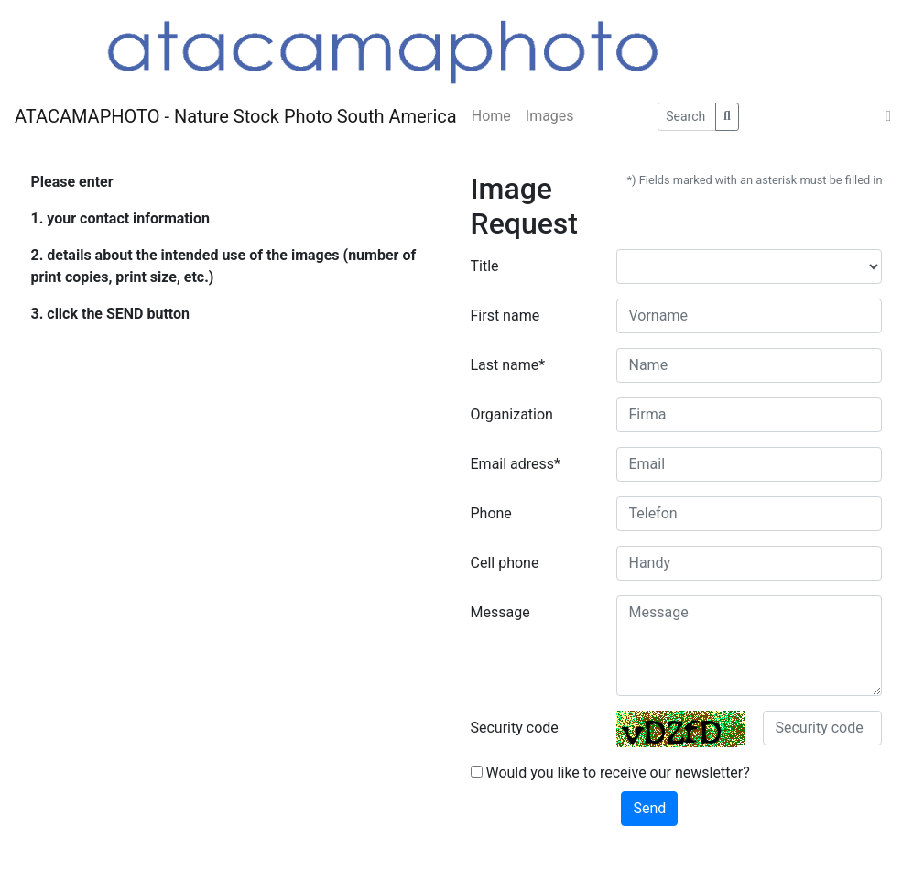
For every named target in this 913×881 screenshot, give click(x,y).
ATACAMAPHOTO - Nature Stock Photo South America (236, 116)
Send (649, 808)
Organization (512, 414)
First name (505, 315)
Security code (515, 727)
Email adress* (515, 464)
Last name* (508, 365)
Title (485, 266)
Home (491, 116)
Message (500, 612)
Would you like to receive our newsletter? (610, 772)
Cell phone (505, 562)
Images (550, 116)
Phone (491, 513)
